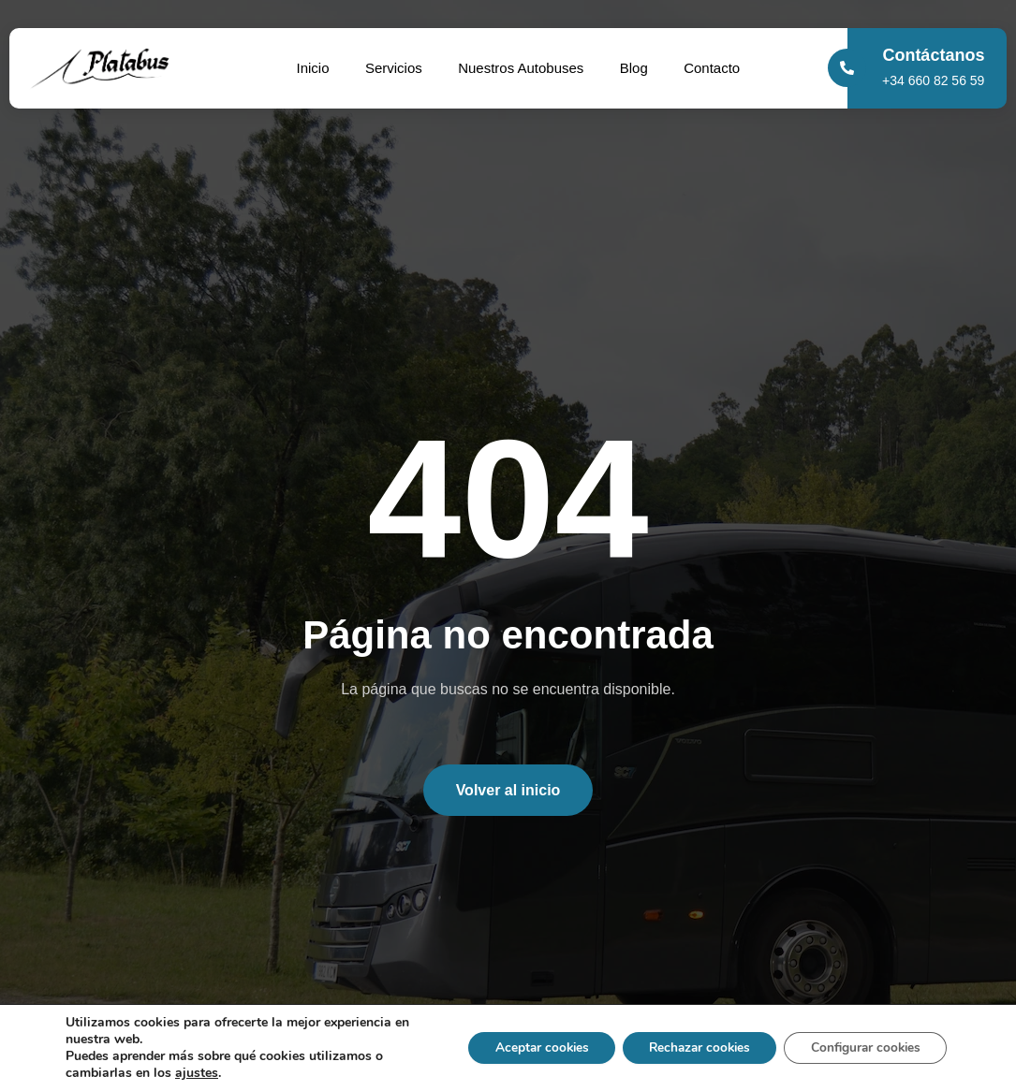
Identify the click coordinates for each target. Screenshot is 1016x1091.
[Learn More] (933, 68)
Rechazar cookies (689, 1047)
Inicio (310, 68)
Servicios (392, 68)
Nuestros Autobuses (521, 68)
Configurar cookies (862, 1047)
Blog (636, 68)
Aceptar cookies (524, 1047)
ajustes (196, 1073)
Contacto (715, 68)
